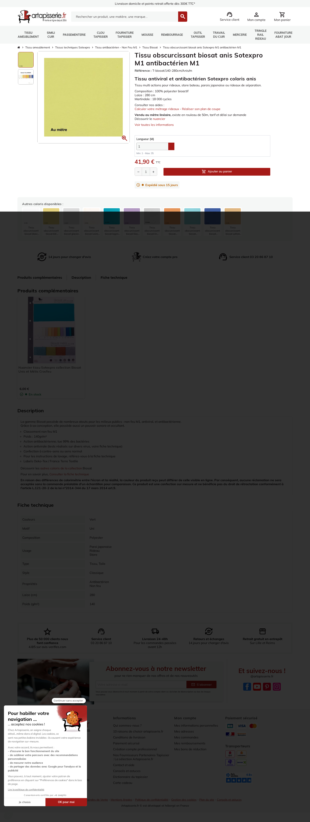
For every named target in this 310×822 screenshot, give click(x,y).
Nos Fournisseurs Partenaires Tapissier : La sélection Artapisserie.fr (140, 757)
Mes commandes (186, 737)
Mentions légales (121, 799)
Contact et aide (124, 765)
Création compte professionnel (135, 749)
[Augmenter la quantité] (153, 172)
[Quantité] (146, 172)
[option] (26, 60)
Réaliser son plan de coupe (203, 109)
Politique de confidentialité (152, 799)
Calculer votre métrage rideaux (158, 109)
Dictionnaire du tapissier (131, 777)
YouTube (257, 687)
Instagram (277, 687)
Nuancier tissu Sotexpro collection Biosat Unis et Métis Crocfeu (49, 369)
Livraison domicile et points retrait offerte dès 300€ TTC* (155, 4)
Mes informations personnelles (196, 725)
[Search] (124, 16)
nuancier (159, 119)
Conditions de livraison (129, 737)
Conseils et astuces (127, 771)
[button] (125, 138)
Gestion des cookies (184, 799)
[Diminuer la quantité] (138, 172)
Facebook (247, 687)
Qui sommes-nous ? (127, 725)
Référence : (143, 71)
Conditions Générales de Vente (87, 799)
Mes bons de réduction (190, 749)
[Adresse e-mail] (141, 684)
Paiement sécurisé (126, 743)
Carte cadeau (123, 783)
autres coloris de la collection (62, 468)
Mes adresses (184, 731)
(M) (145, 139)
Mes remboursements (190, 743)
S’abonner (201, 684)
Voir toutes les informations (155, 125)
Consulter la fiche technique (70, 474)
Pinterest (267, 687)
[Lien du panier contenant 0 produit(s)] (282, 17)
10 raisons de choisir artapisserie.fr (139, 731)
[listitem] (31, 222)
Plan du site (207, 799)
